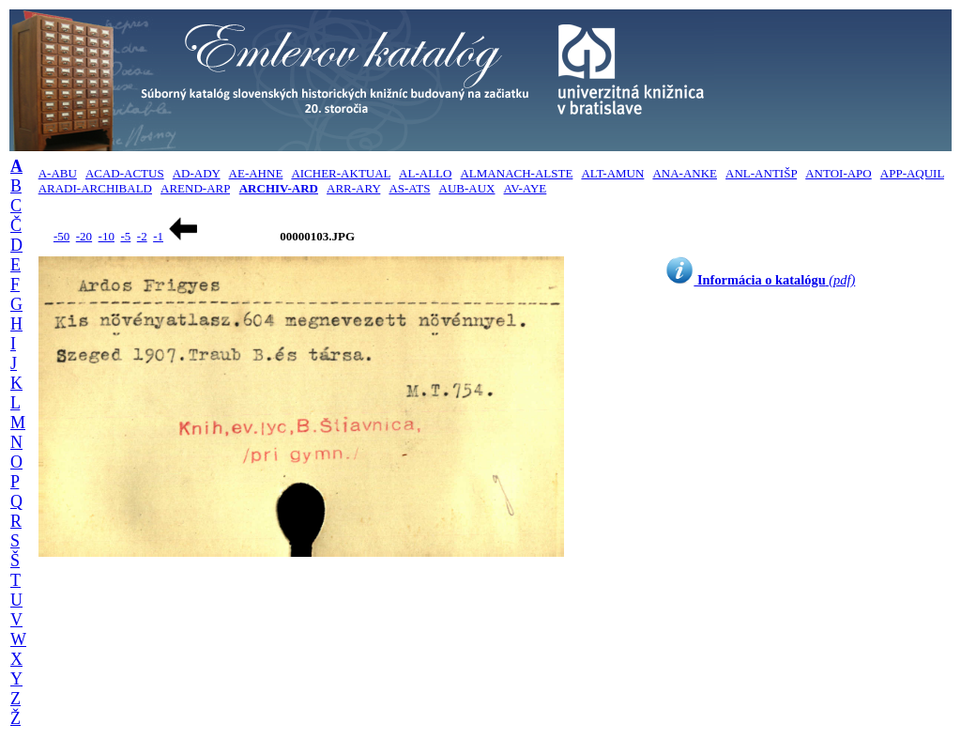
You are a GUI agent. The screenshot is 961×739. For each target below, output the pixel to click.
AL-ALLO (425, 173)
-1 (158, 236)
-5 (125, 236)
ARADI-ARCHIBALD (95, 188)
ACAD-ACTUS (124, 173)
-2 (142, 236)
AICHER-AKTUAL (340, 173)
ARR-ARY (353, 188)
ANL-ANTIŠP (761, 173)
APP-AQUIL (912, 173)
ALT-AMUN (612, 173)
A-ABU (57, 173)
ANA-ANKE (684, 173)
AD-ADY (197, 173)
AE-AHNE (256, 173)
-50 (61, 236)
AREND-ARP (195, 188)
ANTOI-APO (838, 173)
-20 (84, 236)
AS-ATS (409, 188)
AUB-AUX (467, 188)
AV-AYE (525, 188)
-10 (106, 236)
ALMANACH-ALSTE (516, 173)
